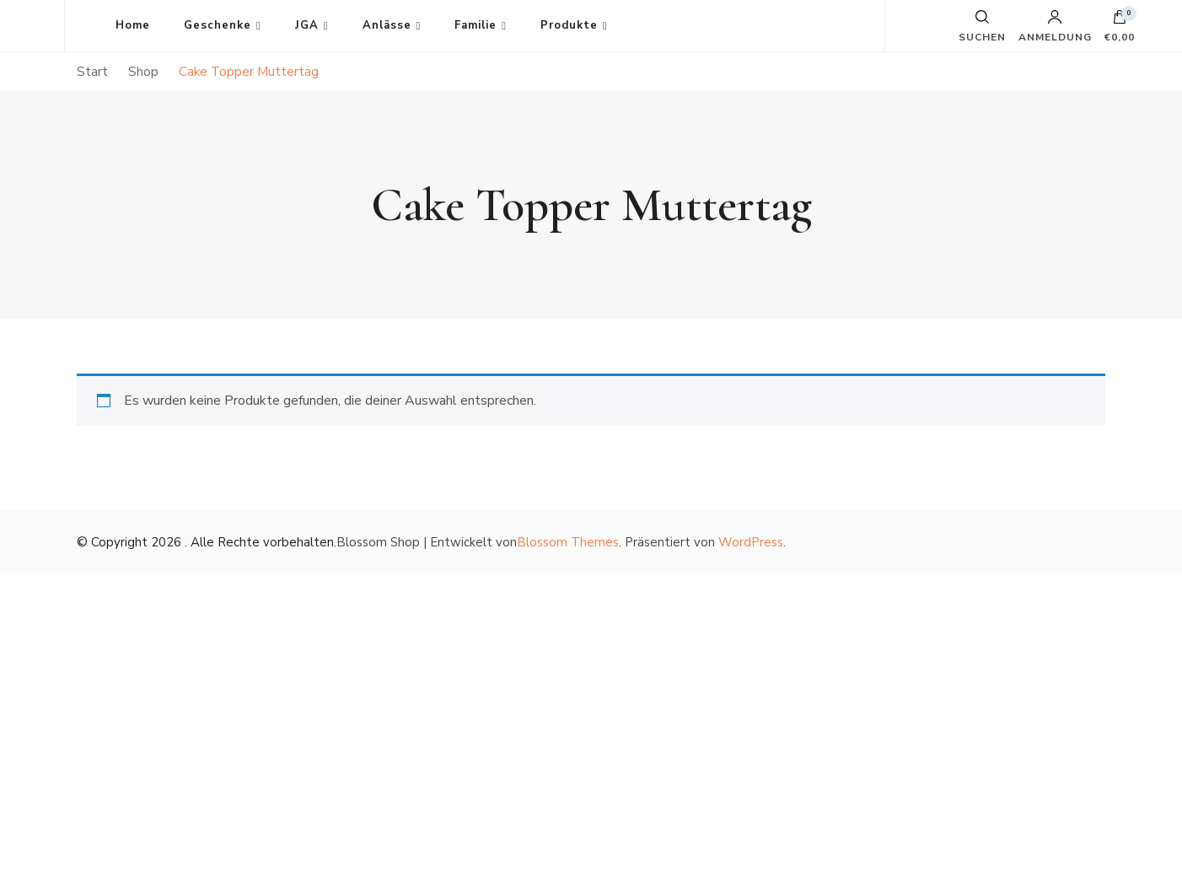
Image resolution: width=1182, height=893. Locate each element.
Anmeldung (1055, 26)
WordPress (750, 542)
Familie (475, 25)
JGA (307, 25)
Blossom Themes (568, 542)
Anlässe (387, 25)
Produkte (569, 25)
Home (133, 25)
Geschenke (217, 25)
